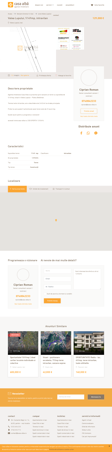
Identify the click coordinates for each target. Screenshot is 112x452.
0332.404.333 (16, 427)
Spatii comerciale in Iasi (41, 433)
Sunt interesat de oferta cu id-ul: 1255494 (87, 278)
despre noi (39, 5)
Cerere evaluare (87, 423)
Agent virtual (86, 420)
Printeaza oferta (44, 75)
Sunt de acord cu (59, 294)
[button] (56, 220)
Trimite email (89, 111)
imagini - (18, 75)
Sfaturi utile (86, 430)
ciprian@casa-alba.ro (88, 105)
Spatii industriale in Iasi (41, 436)
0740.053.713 (16, 430)
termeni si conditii (65, 294)
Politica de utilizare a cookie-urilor (61, 449)
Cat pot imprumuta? (89, 436)
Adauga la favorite (63, 75)
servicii (49, 5)
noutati (59, 5)
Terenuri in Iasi (38, 427)
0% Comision (86, 433)
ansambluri (70, 5)
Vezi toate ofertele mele (88, 116)
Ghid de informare (88, 427)
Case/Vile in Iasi (38, 423)
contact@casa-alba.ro (19, 433)
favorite (99, 5)
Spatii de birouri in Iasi (41, 430)
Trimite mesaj (52, 301)
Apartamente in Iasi (40, 420)
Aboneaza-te (96, 397)
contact (56, 15)
